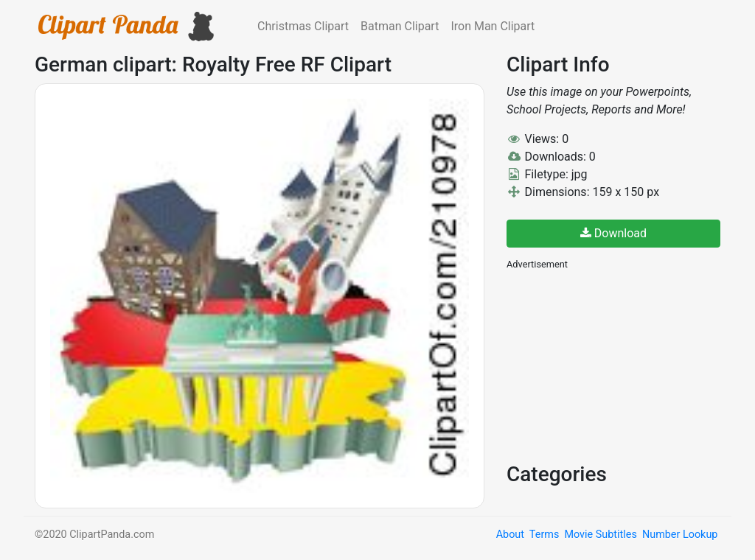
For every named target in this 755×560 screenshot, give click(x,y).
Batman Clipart (400, 26)
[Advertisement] (617, 365)
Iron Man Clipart (492, 26)
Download (613, 233)
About (510, 534)
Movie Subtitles (600, 534)
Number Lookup (679, 534)
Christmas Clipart (303, 26)
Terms (544, 534)
